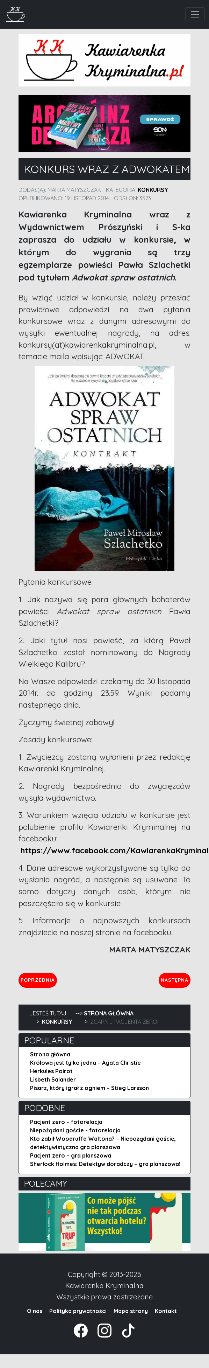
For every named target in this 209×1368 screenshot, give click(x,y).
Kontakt (166, 1310)
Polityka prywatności (78, 1310)
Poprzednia (38, 979)
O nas (34, 1310)
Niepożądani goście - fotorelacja (75, 1130)
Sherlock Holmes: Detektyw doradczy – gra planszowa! (105, 1163)
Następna (175, 979)
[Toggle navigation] (195, 14)
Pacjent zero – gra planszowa (70, 1155)
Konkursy (153, 189)
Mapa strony (131, 1310)
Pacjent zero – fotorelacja (66, 1121)
